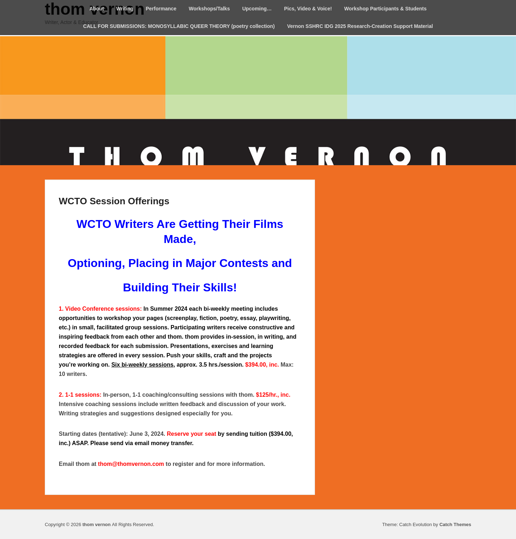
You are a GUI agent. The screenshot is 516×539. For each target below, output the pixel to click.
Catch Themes (455, 524)
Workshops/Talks (209, 8)
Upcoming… (257, 8)
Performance (161, 8)
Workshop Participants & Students (385, 8)
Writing (124, 8)
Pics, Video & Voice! (308, 8)
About (96, 8)
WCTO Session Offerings (114, 201)
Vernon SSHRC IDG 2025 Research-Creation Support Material (360, 26)
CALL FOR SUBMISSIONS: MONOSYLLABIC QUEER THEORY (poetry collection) (179, 26)
